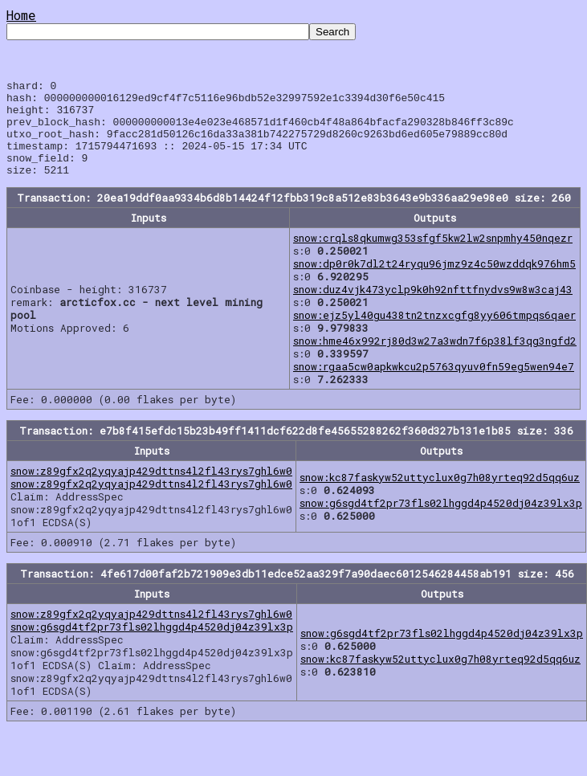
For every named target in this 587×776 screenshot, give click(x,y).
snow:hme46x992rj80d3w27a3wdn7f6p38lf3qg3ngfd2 (435, 359)
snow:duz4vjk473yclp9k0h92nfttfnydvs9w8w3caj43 (433, 308)
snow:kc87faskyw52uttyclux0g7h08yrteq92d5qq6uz (440, 496)
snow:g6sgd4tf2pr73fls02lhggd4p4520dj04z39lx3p (441, 522)
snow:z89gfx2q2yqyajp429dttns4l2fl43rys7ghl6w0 (151, 490)
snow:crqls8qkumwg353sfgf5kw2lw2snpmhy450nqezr (433, 257)
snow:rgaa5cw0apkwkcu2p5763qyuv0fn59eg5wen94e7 (433, 385)
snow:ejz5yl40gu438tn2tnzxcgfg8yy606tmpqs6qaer (434, 334)
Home (21, 14)
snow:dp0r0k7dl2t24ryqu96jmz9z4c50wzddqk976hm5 (434, 282)
